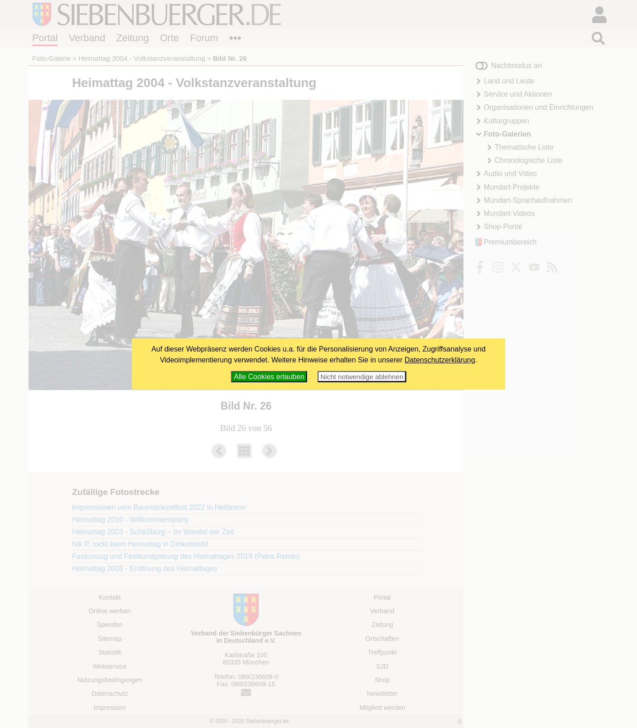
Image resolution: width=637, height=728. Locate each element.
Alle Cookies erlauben (269, 377)
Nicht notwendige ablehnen (361, 377)
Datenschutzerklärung (440, 360)
